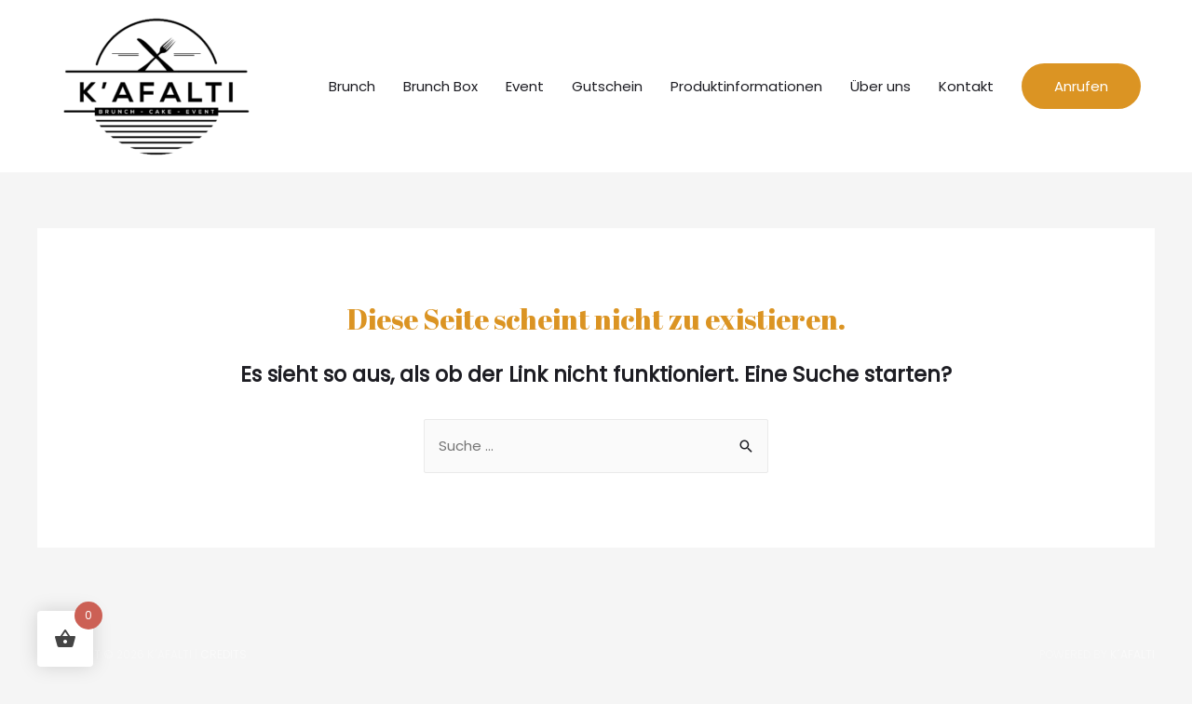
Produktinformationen (746, 86)
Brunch (352, 86)
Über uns (880, 86)
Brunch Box (440, 86)
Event (525, 86)
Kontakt (966, 86)
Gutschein (607, 86)
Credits (223, 654)
